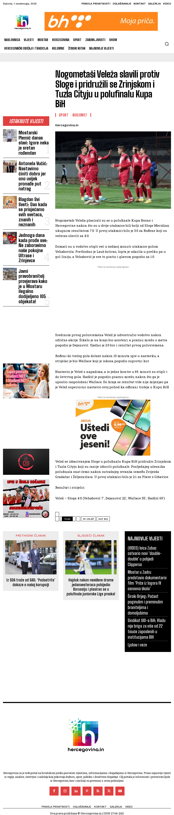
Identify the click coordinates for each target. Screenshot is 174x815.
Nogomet (79, 115)
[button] (166, 44)
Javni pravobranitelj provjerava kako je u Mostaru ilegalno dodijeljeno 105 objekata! (32, 220)
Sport (64, 115)
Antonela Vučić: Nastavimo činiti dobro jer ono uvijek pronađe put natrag (32, 156)
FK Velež (88, 519)
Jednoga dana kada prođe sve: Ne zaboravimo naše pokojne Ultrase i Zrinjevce (32, 197)
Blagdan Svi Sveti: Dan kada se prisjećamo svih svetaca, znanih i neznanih (34, 175)
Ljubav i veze (136, 620)
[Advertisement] (26, 91)
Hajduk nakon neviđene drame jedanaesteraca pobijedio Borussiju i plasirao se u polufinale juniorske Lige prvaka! (91, 586)
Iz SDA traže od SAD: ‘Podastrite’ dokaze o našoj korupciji (30, 582)
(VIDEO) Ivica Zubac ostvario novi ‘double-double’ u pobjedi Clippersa (147, 551)
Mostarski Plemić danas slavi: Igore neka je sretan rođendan (31, 136)
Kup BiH (103, 519)
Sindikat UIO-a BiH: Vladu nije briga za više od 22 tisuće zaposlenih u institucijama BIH (148, 605)
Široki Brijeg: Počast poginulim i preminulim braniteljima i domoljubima (146, 585)
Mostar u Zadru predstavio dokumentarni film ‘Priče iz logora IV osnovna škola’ (147, 568)
